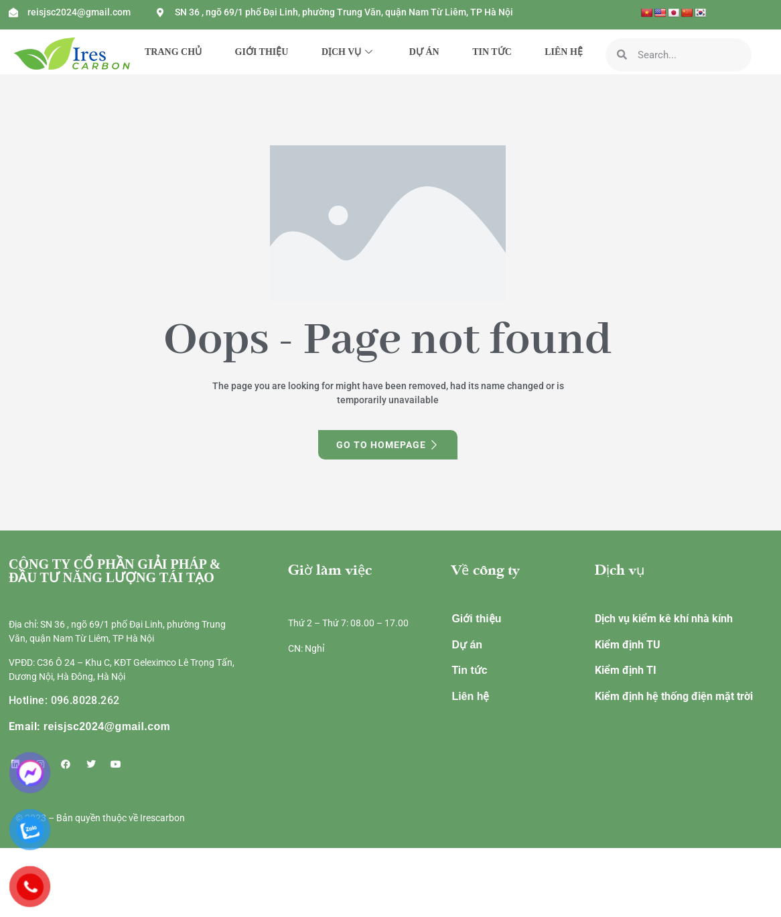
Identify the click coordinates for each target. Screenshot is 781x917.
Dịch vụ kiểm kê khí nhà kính (664, 618)
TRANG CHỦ (173, 52)
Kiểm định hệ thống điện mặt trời (674, 696)
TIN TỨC (492, 52)
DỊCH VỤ (349, 52)
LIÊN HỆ (564, 52)
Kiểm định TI (625, 670)
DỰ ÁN (424, 52)
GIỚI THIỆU (262, 52)
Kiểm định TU (627, 644)
